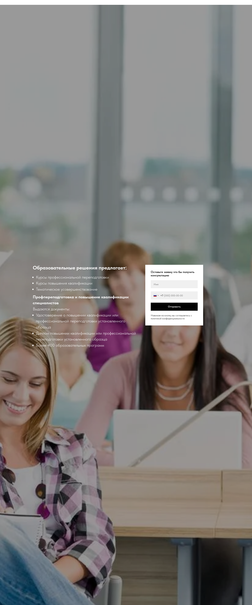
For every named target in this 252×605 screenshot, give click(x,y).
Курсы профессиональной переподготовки (72, 277)
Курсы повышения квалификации (64, 283)
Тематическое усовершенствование (66, 289)
